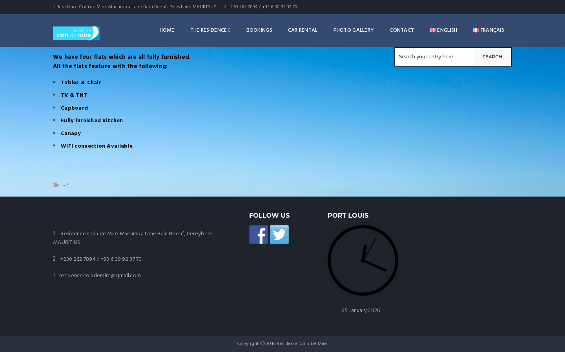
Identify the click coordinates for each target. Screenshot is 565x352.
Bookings (259, 30)
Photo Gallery (354, 30)
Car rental (303, 30)
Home (167, 30)
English (443, 30)
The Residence (210, 30)
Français (488, 30)
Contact (402, 30)
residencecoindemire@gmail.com (100, 275)
